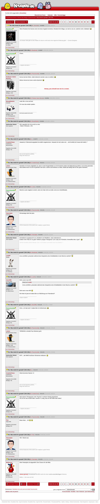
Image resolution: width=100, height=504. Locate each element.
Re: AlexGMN (33, 304)
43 (79, 22)
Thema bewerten (21, 22)
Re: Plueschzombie (34, 73)
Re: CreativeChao (34, 162)
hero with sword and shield (24, 489)
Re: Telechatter (35, 25)
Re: (31, 139)
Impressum (91, 501)
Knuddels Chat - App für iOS (35, 501)
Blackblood (14, 489)
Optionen (10, 22)
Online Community (74, 501)
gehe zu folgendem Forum (59, 489)
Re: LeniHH (32, 276)
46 (87, 22)
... (67, 22)
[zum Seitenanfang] (10, 47)
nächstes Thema (33, 484)
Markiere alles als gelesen (12, 491)
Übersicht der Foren (40, 15)
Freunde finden (46, 501)
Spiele (63, 501)
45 (84, 22)
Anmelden (23, 13)
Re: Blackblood (33, 50)
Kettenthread (32, 17)
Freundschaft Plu (56, 501)
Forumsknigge (61, 15)
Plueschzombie (33, 489)
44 (81, 22)
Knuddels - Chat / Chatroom (77, 491)
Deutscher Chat (6, 501)
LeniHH (30, 282)
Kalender (50, 15)
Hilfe (55, 15)
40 (70, 22)
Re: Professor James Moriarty (37, 98)
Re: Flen (32, 434)
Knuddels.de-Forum (11, 17)
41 (73, 22)
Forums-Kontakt (66, 491)
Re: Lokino (32, 186)
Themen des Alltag (22, 17)
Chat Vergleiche (84, 501)
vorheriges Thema (12, 484)
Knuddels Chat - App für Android (19, 501)
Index (23, 484)
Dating (67, 501)
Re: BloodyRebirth (34, 121)
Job (96, 501)
